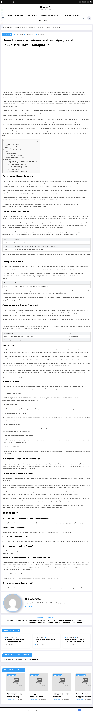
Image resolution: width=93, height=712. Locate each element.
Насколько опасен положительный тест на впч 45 (12, 695)
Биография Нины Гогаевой (12, 144)
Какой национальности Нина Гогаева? (18, 166)
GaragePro (46, 7)
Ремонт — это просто (31, 16)
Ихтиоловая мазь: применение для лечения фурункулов (14, 640)
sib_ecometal (19, 34)
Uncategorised (7, 34)
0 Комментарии (42, 34)
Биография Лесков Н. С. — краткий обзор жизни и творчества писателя (25, 621)
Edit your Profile (55, 603)
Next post (51, 617)
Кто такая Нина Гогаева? (15, 169)
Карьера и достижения (13, 148)
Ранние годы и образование (14, 146)
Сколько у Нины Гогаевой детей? (18, 164)
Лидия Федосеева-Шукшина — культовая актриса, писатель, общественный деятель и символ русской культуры (66, 621)
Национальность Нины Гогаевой (13, 155)
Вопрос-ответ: (8, 159)
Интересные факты (12, 153)
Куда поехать (43, 21)
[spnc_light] (89, 18)
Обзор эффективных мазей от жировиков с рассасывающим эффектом (74, 640)
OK (79, 710)
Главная (10, 16)
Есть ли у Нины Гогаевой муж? (17, 163)
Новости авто (19, 16)
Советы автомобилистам (71, 16)
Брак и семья (10, 152)
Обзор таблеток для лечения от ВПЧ (45, 640)
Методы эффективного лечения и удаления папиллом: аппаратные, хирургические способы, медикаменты (56, 695)
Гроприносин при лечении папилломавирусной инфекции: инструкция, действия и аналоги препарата (81, 695)
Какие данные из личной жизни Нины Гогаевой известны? (23, 161)
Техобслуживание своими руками (51, 16)
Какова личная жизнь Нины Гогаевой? (18, 171)
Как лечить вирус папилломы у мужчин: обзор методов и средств (34, 695)
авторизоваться (36, 660)
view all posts (29, 607)
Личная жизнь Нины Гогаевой (13, 150)
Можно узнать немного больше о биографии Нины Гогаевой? (24, 168)
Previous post (41, 617)
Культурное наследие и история (15, 157)
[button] (36, 141)
